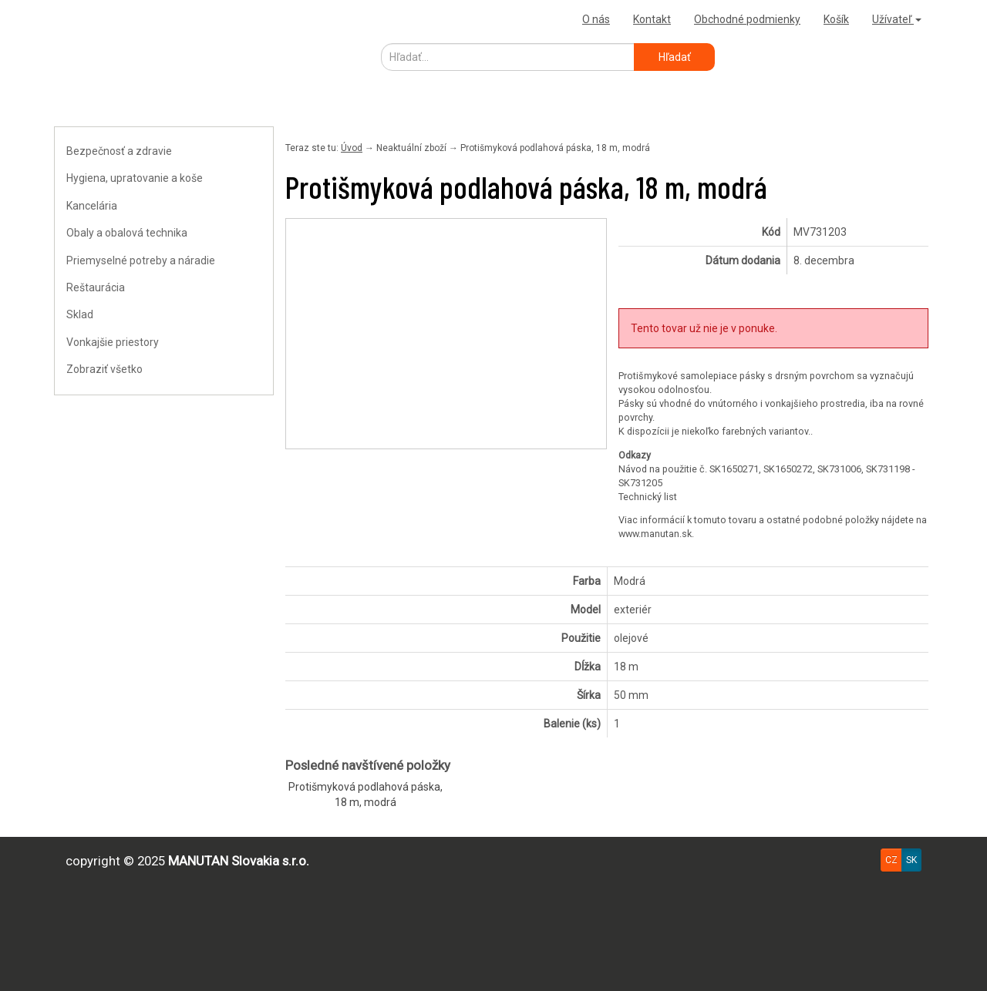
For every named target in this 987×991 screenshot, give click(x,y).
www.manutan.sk (655, 533)
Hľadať (675, 57)
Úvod (351, 148)
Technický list (647, 496)
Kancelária (91, 206)
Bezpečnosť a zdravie (119, 151)
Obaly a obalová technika (126, 233)
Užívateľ (896, 19)
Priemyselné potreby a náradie (140, 260)
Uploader (81, 19)
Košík (836, 19)
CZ (891, 860)
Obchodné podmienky (747, 19)
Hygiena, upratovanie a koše (134, 178)
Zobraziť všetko (104, 369)
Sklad (79, 314)
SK (911, 860)
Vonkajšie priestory (112, 342)
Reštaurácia (95, 287)
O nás (596, 19)
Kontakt (652, 19)
